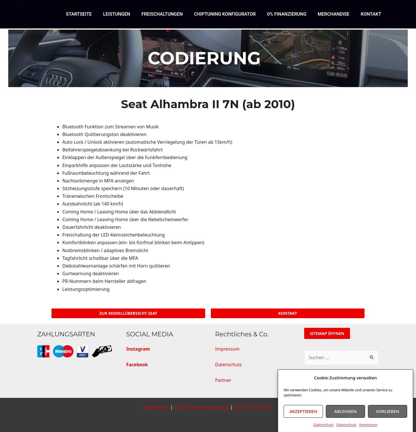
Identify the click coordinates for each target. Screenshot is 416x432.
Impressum (228, 349)
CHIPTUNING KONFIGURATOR (225, 14)
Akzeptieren (303, 418)
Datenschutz (229, 364)
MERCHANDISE (333, 14)
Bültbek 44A (156, 407)
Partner (223, 380)
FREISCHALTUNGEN (162, 14)
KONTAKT (371, 14)
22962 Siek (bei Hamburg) (201, 407)
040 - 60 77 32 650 (253, 407)
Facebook (137, 364)
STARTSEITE (79, 14)
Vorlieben (387, 418)
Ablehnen (345, 418)
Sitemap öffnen (327, 333)
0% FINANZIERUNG (286, 14)
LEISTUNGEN (116, 14)
